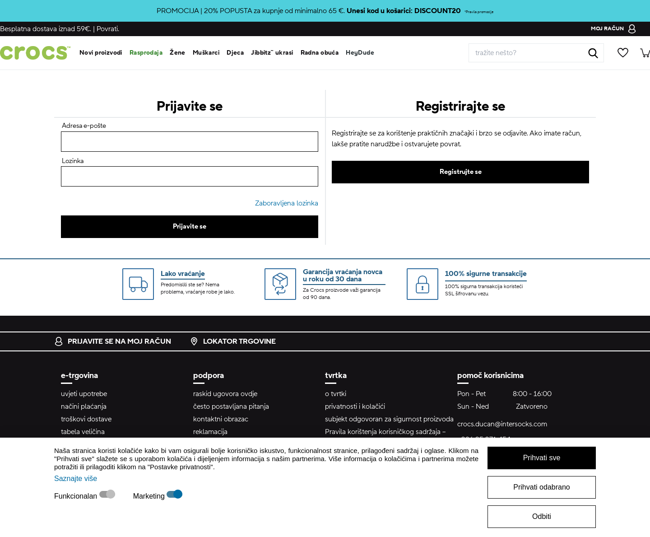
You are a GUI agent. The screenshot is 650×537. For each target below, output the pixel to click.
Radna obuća (320, 53)
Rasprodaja (146, 53)
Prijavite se (189, 226)
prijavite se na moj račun (112, 341)
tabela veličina (83, 431)
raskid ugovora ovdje (225, 393)
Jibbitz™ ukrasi (272, 53)
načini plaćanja (84, 406)
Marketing (150, 496)
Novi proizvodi (100, 53)
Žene (178, 53)
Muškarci (206, 53)
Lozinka (73, 161)
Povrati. (108, 28)
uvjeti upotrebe (84, 393)
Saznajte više (75, 478)
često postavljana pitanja (231, 406)
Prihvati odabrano (541, 487)
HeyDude (360, 53)
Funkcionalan (76, 496)
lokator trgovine (233, 341)
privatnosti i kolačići (355, 406)
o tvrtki (335, 393)
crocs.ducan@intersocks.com (502, 424)
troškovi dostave (86, 419)
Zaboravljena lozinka (286, 203)
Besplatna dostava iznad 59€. (45, 28)
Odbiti (541, 516)
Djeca (235, 53)
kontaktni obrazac (220, 419)
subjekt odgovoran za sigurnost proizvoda (389, 419)
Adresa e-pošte (84, 125)
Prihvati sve (542, 458)
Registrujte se (461, 172)
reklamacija (210, 431)
